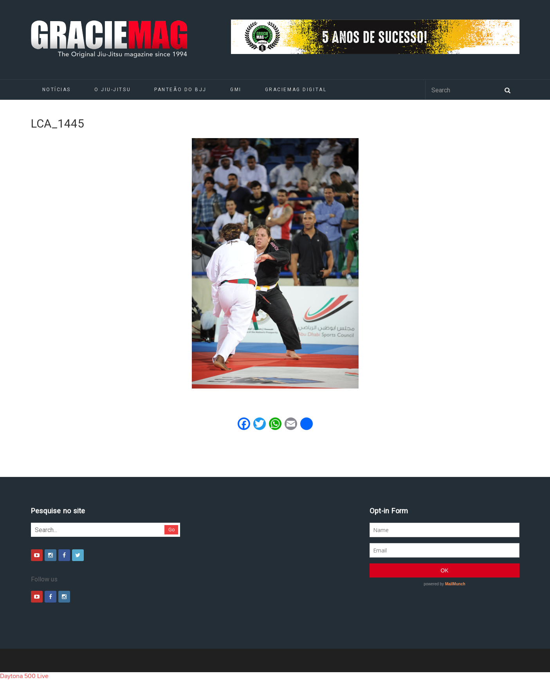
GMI (236, 89)
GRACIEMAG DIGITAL (296, 89)
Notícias (56, 89)
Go (171, 529)
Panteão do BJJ (180, 89)
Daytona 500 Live (24, 676)
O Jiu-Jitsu (112, 89)
